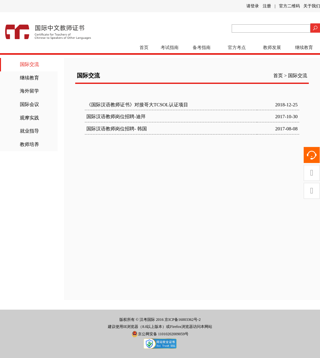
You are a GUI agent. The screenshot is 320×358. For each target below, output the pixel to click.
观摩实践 (29, 117)
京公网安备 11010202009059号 (160, 334)
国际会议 (29, 104)
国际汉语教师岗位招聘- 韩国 (116, 128)
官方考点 (237, 47)
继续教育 (304, 47)
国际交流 (29, 64)
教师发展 (272, 47)
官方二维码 (289, 6)
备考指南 (202, 47)
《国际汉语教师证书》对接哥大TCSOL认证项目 (137, 104)
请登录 (252, 6)
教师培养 (29, 144)
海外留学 (29, 91)
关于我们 (311, 6)
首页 (144, 47)
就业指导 (29, 131)
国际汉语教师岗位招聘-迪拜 (116, 116)
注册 (267, 6)
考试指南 (170, 47)
